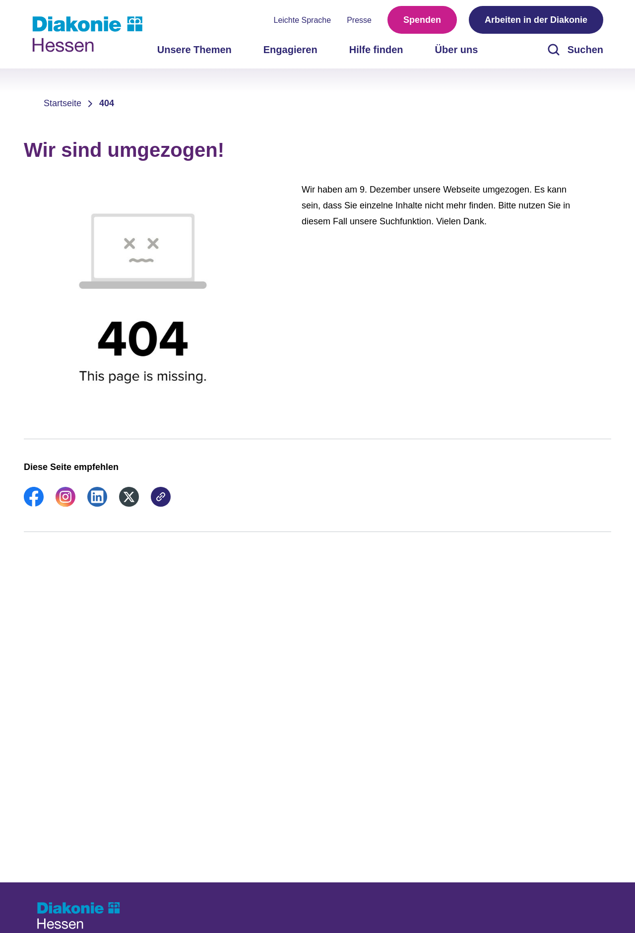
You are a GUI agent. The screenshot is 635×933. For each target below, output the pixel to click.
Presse (359, 20)
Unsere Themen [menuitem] (194, 49)
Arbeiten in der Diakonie (536, 20)
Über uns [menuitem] (456, 49)
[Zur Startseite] (87, 34)
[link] (34, 504)
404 (106, 103)
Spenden (422, 20)
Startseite (62, 103)
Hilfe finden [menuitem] (376, 49)
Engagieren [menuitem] (290, 49)
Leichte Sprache (302, 20)
